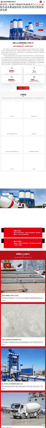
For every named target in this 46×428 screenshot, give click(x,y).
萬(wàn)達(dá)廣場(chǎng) (12, 133)
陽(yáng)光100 (34, 116)
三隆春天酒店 (33, 133)
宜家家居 (12, 116)
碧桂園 (34, 169)
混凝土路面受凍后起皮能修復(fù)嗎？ (12, 339)
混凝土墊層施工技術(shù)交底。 (10, 295)
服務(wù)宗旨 (17, 231)
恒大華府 (12, 169)
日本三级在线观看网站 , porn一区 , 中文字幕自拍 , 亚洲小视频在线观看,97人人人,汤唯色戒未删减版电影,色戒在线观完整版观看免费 (22, 5)
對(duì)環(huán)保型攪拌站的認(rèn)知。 (13, 384)
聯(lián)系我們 (17, 241)
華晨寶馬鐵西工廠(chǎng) (34, 151)
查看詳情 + (4, 300)
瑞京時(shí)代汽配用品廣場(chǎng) (12, 151)
